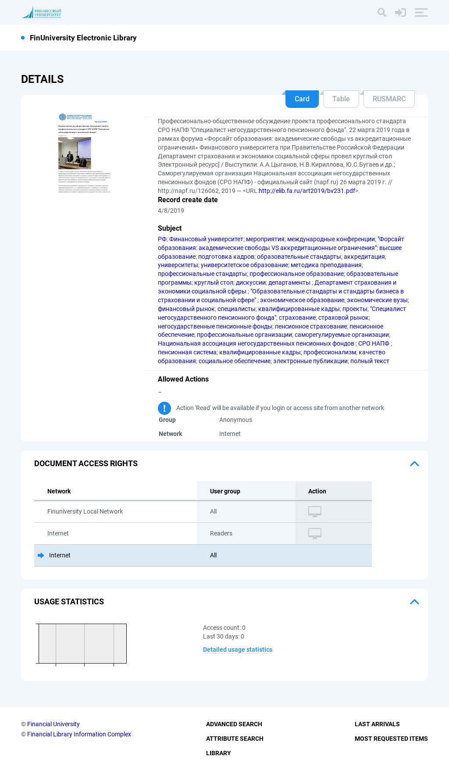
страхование (297, 317)
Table (341, 99)
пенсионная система (187, 352)
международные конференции (331, 239)
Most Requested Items (391, 738)
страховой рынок (343, 317)
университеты (178, 264)
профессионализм (329, 352)
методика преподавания (326, 264)
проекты (354, 308)
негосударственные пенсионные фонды (215, 326)
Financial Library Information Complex (79, 734)
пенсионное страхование (311, 326)
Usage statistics (69, 601)
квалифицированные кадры (299, 308)
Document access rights (86, 463)
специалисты (236, 308)
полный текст (369, 360)
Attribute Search (235, 738)
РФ (162, 239)
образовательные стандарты (299, 256)
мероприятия (265, 239)
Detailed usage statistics (237, 649)
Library (218, 753)
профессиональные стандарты (202, 273)
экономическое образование (302, 299)
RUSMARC (389, 99)
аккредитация (364, 256)
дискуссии (251, 282)
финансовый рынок (186, 308)
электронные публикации (310, 360)
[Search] (382, 12)
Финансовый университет (206, 239)
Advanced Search (234, 724)
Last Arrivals (377, 724)
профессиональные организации (244, 334)
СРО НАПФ (374, 343)
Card (302, 99)
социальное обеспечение (235, 360)
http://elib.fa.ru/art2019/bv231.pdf (307, 190)
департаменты (290, 282)
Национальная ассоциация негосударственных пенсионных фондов (257, 343)
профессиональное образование (296, 273)
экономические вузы (377, 299)
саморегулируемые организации (342, 334)
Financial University (53, 724)
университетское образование (244, 264)
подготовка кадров (226, 256)
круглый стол (213, 282)
